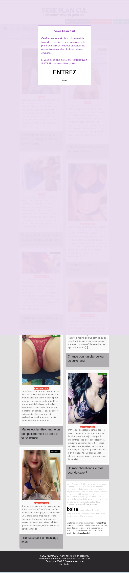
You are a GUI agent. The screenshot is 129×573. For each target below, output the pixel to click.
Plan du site (64, 564)
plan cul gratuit (83, 533)
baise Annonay (73, 497)
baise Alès (71, 484)
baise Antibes (81, 484)
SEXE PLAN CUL (49, 555)
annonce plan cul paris (97, 484)
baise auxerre (73, 489)
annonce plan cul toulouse (93, 494)
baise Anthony (94, 513)
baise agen (95, 489)
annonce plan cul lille (87, 510)
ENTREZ (64, 72)
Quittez (64, 80)
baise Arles (98, 497)
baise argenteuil (87, 497)
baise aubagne (82, 513)
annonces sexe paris (75, 486)
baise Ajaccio (94, 491)
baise (72, 509)
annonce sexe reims (75, 504)
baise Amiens (90, 504)
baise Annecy (82, 491)
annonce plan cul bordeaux (89, 502)
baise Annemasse (90, 499)
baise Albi (79, 516)
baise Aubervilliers (75, 499)
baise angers (84, 489)
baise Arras (88, 516)
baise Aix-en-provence (93, 486)
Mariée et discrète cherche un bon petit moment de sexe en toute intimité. (41, 434)
